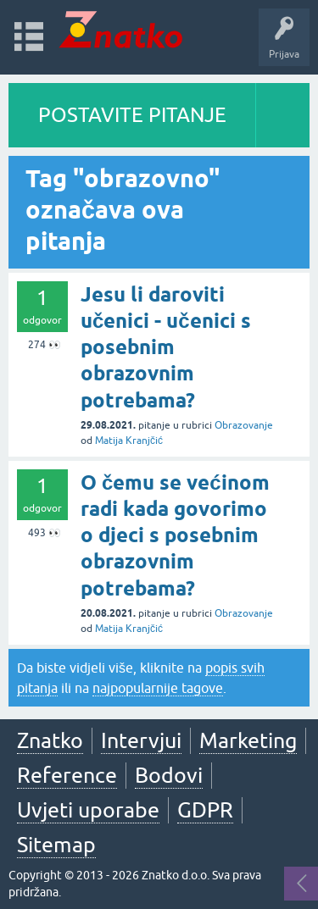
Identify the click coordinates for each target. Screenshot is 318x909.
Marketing (248, 740)
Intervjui (141, 740)
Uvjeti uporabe (88, 810)
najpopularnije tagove (157, 688)
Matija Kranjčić (129, 440)
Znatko (50, 740)
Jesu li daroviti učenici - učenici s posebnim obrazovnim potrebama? (166, 347)
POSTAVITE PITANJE (132, 114)
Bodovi (169, 775)
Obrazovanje (244, 425)
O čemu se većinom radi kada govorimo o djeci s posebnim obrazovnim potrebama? (175, 535)
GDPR (205, 810)
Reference (67, 775)
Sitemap (56, 844)
